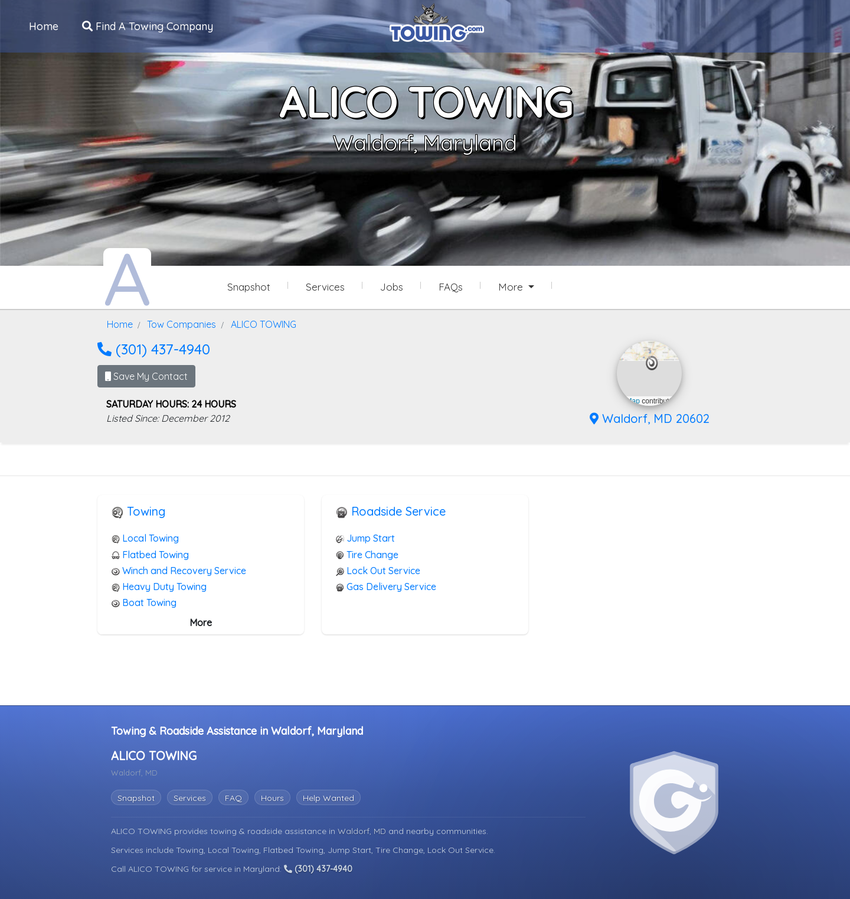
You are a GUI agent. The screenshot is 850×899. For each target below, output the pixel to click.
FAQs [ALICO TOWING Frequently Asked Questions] (451, 287)
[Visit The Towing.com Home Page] (437, 21)
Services (190, 796)
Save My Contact (146, 375)
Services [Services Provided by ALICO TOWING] (325, 287)
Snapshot (136, 796)
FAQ (233, 796)
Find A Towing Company (148, 25)
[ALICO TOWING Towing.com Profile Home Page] (127, 276)
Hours (272, 796)
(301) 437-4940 (153, 348)
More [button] (512, 287)
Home (44, 25)
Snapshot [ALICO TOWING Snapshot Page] (248, 287)
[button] (652, 362)
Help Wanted (328, 796)
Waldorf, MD (363, 829)
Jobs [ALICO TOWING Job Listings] (391, 287)
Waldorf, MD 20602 (650, 417)
